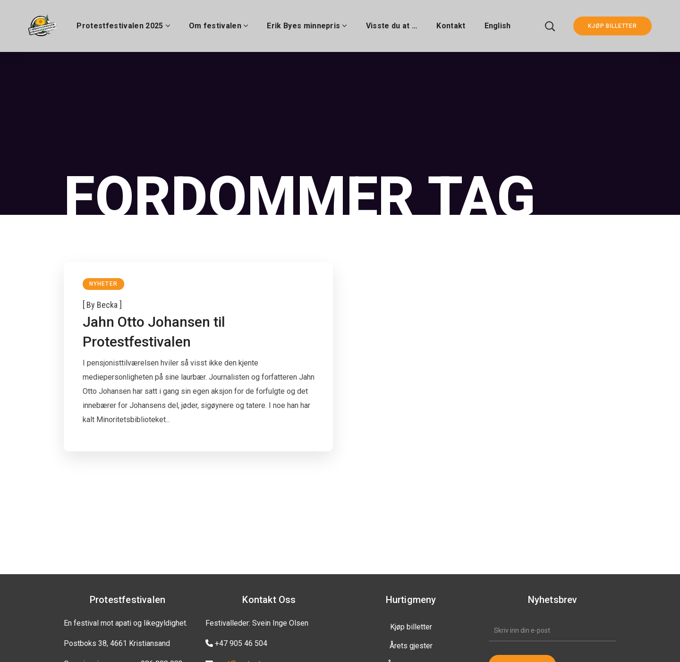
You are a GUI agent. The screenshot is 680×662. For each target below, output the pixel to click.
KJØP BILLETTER (612, 26)
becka (107, 305)
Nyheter (103, 283)
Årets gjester (411, 645)
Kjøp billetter (411, 626)
